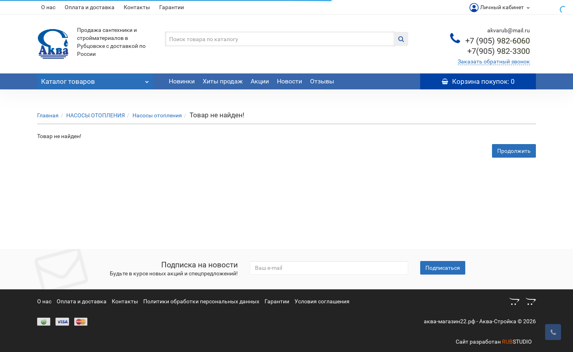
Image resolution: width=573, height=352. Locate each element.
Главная (48, 115)
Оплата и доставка (90, 7)
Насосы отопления (157, 115)
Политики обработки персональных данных (201, 301)
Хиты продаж (223, 81)
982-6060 (497, 40)
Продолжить (514, 151)
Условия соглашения (322, 301)
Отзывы (322, 81)
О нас (48, 7)
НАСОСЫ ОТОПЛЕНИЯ (95, 115)
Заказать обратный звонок (494, 61)
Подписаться (442, 268)
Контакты (137, 7)
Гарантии (171, 7)
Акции (260, 81)
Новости (289, 81)
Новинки (182, 81)
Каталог (95, 79)
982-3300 (498, 51)
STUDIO (517, 341)
